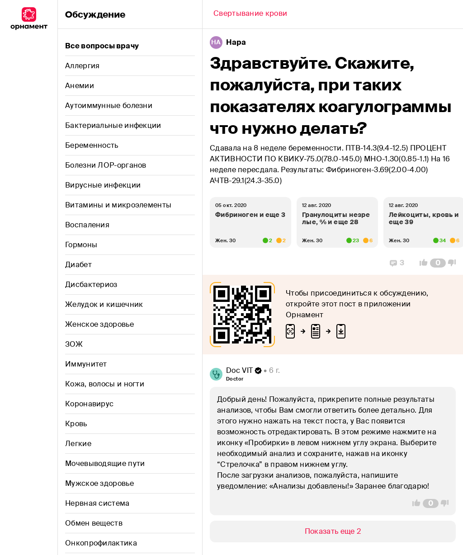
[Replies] (397, 263)
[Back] (250, 14)
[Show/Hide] (333, 531)
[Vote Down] (454, 263)
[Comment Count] (438, 263)
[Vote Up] (421, 263)
